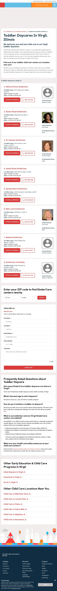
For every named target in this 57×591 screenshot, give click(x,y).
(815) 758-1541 (27, 99)
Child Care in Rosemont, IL (15, 519)
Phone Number (28, 343)
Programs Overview (47, 563)
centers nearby (42, 5)
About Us (5, 563)
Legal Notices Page (15, 588)
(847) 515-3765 (27, 275)
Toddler (44, 568)
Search (41, 297)
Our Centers (6, 568)
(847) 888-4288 (27, 179)
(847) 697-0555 (27, 221)
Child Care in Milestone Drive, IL (17, 494)
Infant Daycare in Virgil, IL (14, 472)
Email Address (28, 336)
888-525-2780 (8, 311)
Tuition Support (26, 563)
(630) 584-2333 (27, 153)
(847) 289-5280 (27, 200)
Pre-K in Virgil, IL (11, 482)
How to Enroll (25, 566)
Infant (43, 566)
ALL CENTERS (7, 31)
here (5, 411)
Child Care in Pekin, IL (13, 504)
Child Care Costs (26, 568)
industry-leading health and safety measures (26, 449)
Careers (5, 570)
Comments (7, 348)
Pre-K (43, 573)
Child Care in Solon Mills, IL (15, 509)
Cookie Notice (29, 585)
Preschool (44, 570)
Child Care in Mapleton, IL (15, 514)
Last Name (28, 328)
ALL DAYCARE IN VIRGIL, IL (20, 31)
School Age (45, 577)
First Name (28, 320)
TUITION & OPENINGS (12, 99)
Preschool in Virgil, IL (13, 477)
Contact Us (6, 566)
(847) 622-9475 (27, 124)
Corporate (5, 573)
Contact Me (28, 367)
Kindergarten (45, 575)
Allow (45, 584)
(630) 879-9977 (27, 250)
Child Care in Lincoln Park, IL (16, 499)
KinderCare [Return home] (2, 5)
